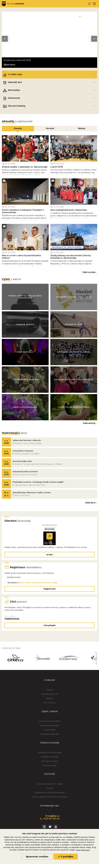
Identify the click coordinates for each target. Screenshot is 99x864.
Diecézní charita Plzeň (49, 722)
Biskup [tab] (81, 128)
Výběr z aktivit (49, 712)
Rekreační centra (49, 762)
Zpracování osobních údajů (49, 785)
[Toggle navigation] (94, 4)
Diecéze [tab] (18, 128)
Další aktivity (89, 424)
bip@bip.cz (52, 817)
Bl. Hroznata (49, 704)
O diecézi (49, 681)
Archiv (49, 555)
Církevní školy (49, 731)
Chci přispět (50, 626)
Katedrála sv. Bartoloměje (50, 754)
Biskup (49, 700)
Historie (49, 691)
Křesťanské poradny (49, 727)
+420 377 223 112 (50, 820)
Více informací (83, 850)
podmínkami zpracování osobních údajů (38, 583)
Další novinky (89, 272)
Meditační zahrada (49, 758)
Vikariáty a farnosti (49, 695)
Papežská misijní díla (49, 735)
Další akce (90, 503)
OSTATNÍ (49, 775)
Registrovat (49, 590)
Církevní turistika (49, 744)
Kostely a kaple (49, 767)
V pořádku (65, 856)
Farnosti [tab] (50, 128)
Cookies (49, 789)
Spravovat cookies (37, 856)
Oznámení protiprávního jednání (49, 794)
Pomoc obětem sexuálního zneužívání (50, 798)
